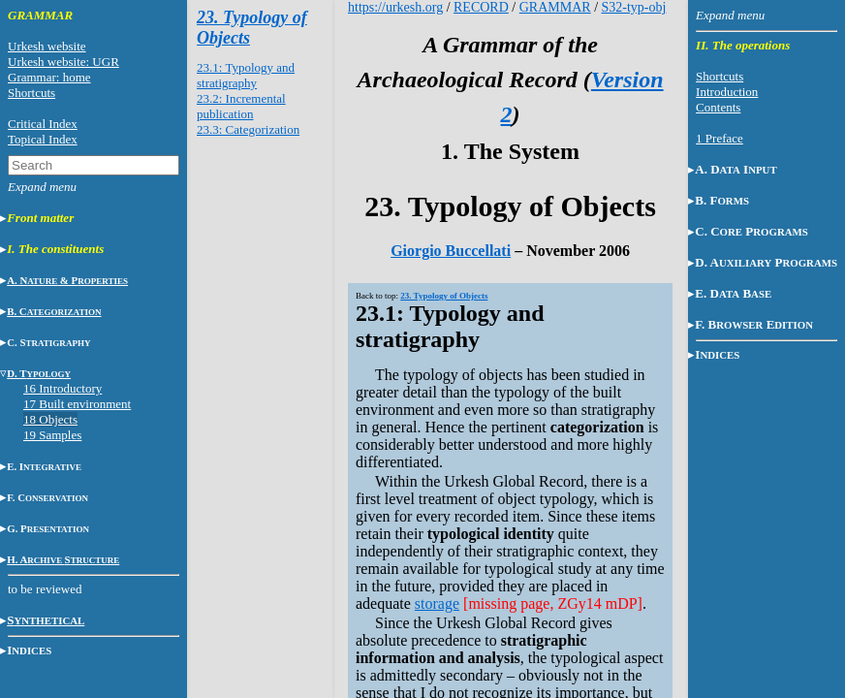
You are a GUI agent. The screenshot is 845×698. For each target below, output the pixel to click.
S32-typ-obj (634, 7)
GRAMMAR (555, 7)
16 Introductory (62, 388)
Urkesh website (47, 46)
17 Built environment (77, 404)
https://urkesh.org (395, 7)
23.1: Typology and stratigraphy (246, 75)
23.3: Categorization (248, 129)
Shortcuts (31, 92)
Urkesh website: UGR (63, 61)
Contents (718, 107)
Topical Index (43, 139)
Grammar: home (49, 77)
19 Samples (52, 435)
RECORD (481, 7)
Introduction (727, 91)
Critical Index (43, 123)
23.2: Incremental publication (241, 106)
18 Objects (50, 419)
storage (437, 603)
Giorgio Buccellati (451, 250)
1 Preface (719, 138)
